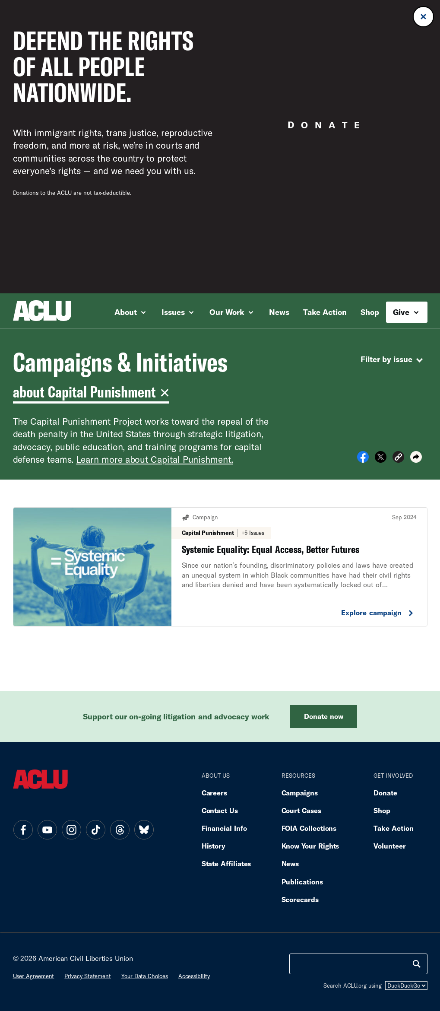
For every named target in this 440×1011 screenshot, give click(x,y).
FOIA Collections (309, 828)
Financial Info (224, 828)
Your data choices (144, 976)
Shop (370, 312)
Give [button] (405, 312)
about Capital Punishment (89, 391)
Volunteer (389, 846)
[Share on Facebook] (363, 459)
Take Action (325, 312)
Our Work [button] (231, 312)
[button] (398, 458)
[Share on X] (380, 459)
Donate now (323, 716)
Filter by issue (393, 360)
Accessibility (194, 976)
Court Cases (301, 810)
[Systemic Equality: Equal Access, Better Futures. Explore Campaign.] (220, 567)
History (213, 846)
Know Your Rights (310, 846)
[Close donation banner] (423, 16)
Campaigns (300, 792)
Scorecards (300, 899)
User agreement (33, 976)
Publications (302, 881)
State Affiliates (226, 863)
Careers (214, 792)
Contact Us (220, 810)
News (279, 312)
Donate (385, 792)
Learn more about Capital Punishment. (154, 459)
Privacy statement (87, 976)
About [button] (130, 312)
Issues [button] (177, 312)
